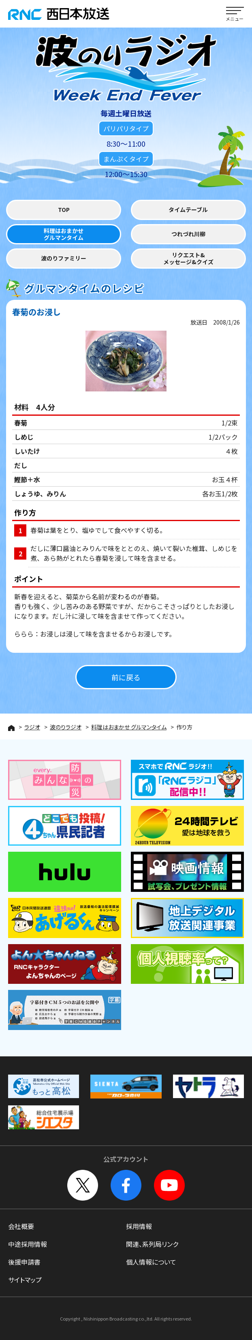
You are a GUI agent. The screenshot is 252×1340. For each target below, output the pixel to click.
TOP (64, 210)
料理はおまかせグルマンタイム (63, 234)
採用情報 (139, 1226)
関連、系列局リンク (152, 1244)
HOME (11, 728)
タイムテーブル (188, 210)
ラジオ (32, 727)
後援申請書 (24, 1262)
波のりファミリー (63, 258)
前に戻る (126, 677)
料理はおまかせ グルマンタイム (129, 727)
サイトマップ (25, 1279)
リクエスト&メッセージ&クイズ (188, 258)
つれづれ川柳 (188, 234)
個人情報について (151, 1262)
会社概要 (21, 1226)
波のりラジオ (65, 727)
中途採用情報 (27, 1244)
